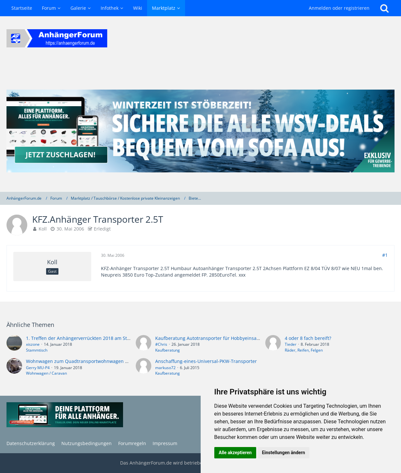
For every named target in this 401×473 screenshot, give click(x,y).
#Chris (161, 344)
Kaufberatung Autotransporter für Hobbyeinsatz (207, 338)
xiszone (33, 344)
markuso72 (165, 367)
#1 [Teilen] (385, 255)
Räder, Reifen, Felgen (304, 350)
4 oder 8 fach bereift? (308, 338)
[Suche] (384, 8)
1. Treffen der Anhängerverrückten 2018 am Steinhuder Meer (93, 338)
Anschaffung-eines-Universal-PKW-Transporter (206, 361)
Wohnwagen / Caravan (46, 373)
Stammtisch (36, 350)
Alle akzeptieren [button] (235, 452)
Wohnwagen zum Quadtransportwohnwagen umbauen (86, 361)
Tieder (290, 344)
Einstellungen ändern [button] (283, 452)
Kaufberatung (167, 350)
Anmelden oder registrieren (339, 8)
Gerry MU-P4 (38, 367)
